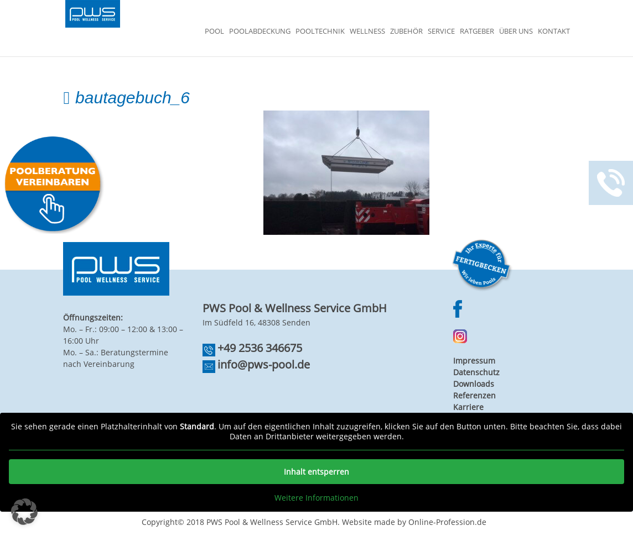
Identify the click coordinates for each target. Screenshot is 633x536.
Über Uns (516, 31)
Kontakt (554, 31)
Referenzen (474, 395)
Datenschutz (476, 372)
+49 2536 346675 (259, 347)
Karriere (468, 407)
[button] (24, 511)
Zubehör (406, 31)
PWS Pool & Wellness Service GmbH (272, 522)
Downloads (473, 384)
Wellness (367, 31)
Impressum (474, 360)
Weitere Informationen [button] (316, 498)
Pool (214, 31)
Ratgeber (477, 31)
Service (441, 31)
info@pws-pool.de (263, 364)
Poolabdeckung (259, 31)
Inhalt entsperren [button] (316, 471)
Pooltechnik (320, 31)
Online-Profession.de (447, 522)
